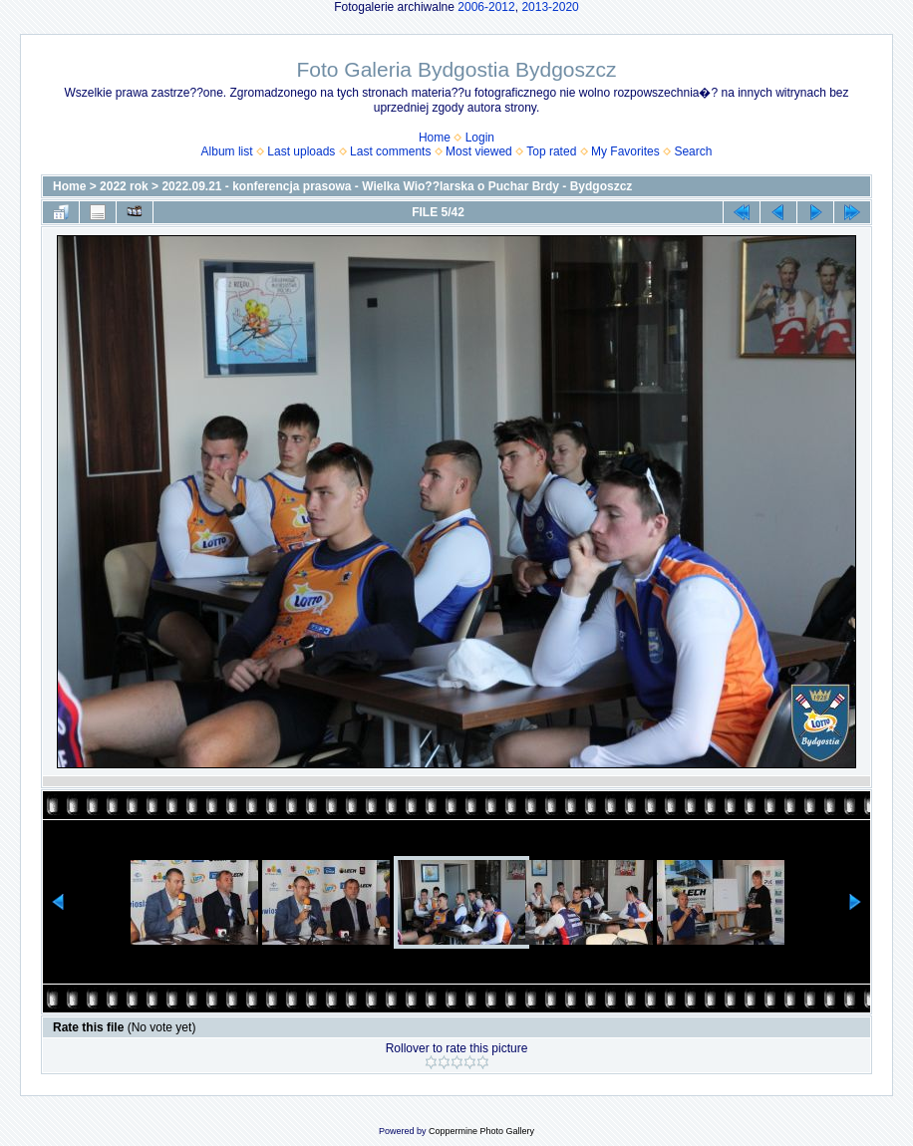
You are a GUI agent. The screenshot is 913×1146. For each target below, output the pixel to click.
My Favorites (625, 151)
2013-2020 (549, 7)
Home (435, 137)
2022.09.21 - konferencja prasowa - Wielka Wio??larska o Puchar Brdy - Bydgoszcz (396, 186)
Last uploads (301, 151)
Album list (227, 151)
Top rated (551, 151)
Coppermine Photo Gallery (481, 1131)
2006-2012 (485, 7)
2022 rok (124, 186)
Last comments (390, 151)
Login (479, 137)
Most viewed (479, 151)
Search (693, 151)
